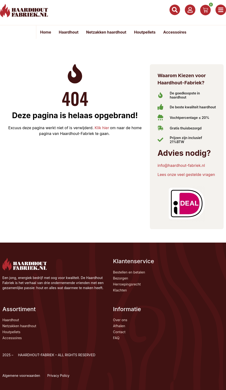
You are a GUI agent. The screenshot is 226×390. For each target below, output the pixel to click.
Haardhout (68, 32)
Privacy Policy (58, 375)
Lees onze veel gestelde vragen (186, 174)
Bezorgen (120, 278)
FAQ (116, 338)
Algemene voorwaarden (21, 375)
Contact (119, 332)
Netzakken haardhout (106, 32)
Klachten (120, 290)
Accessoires (174, 32)
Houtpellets (145, 32)
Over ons (120, 320)
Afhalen (119, 326)
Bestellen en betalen (129, 272)
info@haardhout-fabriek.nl (181, 165)
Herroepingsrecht (127, 284)
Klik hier (101, 127)
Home (45, 32)
